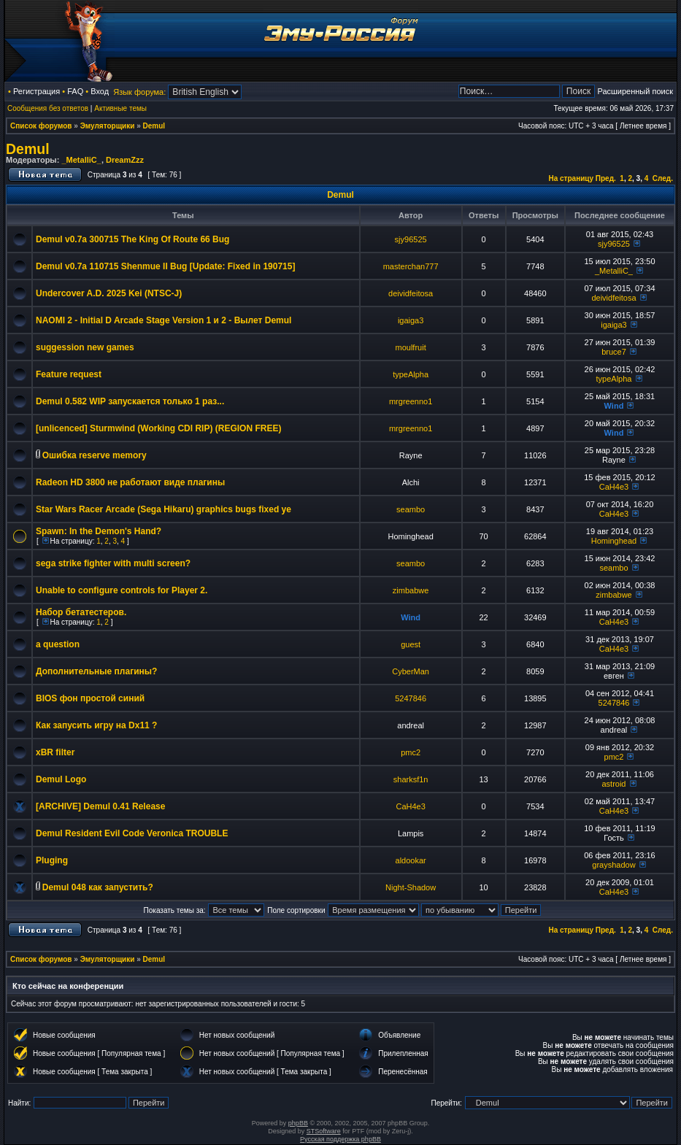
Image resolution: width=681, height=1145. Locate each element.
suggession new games (85, 347)
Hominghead (613, 540)
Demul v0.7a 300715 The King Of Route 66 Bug (132, 239)
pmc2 (410, 752)
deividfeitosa (410, 293)
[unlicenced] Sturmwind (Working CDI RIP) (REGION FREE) (158, 428)
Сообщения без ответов (47, 108)
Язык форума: (139, 92)
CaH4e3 (613, 486)
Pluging (52, 860)
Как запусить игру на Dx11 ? (96, 725)
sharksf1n (410, 779)
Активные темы (120, 108)
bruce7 (613, 351)
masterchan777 (411, 266)
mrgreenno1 (410, 401)
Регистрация (36, 91)
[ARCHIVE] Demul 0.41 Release (100, 806)
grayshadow (613, 864)
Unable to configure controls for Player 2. (121, 590)
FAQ (75, 91)
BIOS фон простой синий (90, 698)
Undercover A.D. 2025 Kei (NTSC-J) (109, 293)
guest (410, 644)
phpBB (298, 1123)
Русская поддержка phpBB (340, 1139)
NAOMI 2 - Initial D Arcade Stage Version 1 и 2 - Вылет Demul (163, 320)
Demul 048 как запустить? (97, 887)
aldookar (411, 860)
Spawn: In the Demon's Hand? (98, 531)
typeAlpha (410, 374)
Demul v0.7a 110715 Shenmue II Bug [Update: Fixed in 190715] (165, 266)
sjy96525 (411, 239)
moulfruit (411, 347)
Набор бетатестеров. (81, 612)
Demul (154, 126)
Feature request (68, 374)
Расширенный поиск (635, 91)
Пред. (606, 178)
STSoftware (324, 1131)
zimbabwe (411, 590)
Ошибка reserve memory (94, 455)
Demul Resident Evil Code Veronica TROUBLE (132, 833)
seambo (410, 509)
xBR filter (55, 752)
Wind (614, 405)
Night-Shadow (410, 887)
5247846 (410, 698)
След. (663, 178)
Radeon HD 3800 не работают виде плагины (130, 482)
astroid (613, 783)
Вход (100, 91)
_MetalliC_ (81, 159)
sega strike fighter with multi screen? (113, 563)
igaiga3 (410, 320)
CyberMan (410, 671)
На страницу (570, 178)
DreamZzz (125, 159)
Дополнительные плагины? (96, 671)
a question (58, 644)
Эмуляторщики (107, 126)
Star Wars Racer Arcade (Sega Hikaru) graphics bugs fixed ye (163, 509)
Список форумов (41, 126)
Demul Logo (61, 779)
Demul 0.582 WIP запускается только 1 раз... (130, 401)
